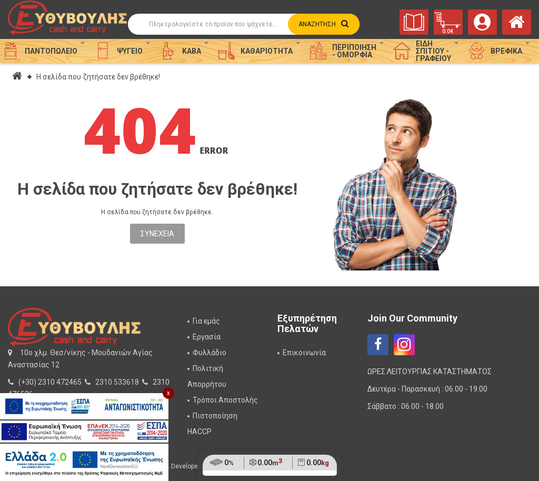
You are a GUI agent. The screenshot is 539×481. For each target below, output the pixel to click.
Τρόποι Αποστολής (225, 400)
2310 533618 (117, 382)
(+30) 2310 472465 (50, 382)
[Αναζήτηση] (243, 24)
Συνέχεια (157, 233)
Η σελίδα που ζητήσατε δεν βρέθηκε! (98, 77)
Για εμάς (206, 321)
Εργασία (207, 337)
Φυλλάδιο (209, 352)
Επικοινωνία (304, 352)
